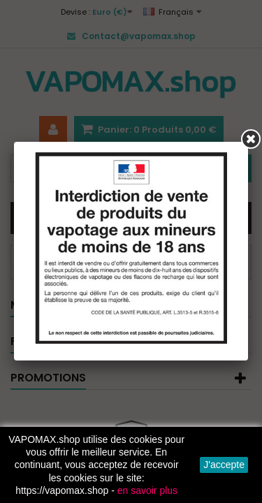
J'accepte (224, 464)
